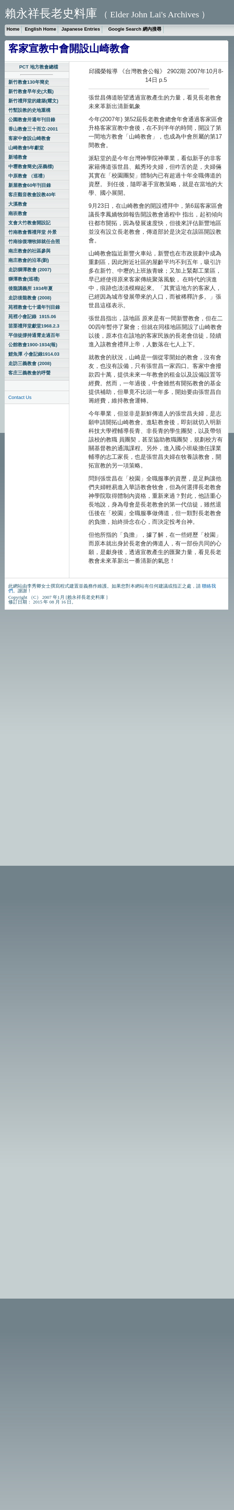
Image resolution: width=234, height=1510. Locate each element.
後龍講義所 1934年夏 (30, 288)
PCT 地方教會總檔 (38, 67)
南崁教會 (17, 213)
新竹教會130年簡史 (28, 82)
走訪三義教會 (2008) (29, 363)
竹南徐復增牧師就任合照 (34, 241)
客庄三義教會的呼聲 (29, 373)
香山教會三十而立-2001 (33, 129)
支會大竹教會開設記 (29, 222)
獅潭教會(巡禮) (24, 279)
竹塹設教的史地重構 (29, 110)
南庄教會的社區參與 (29, 251)
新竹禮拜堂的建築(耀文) (33, 101)
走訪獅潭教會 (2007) (29, 269)
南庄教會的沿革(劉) (28, 260)
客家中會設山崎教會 (29, 138)
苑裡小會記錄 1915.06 (32, 316)
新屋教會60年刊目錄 (29, 185)
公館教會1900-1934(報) (32, 344)
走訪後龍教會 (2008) (29, 297)
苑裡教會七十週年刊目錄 (34, 307)
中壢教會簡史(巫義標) (31, 166)
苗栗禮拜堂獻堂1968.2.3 (34, 326)
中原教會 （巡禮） (27, 176)
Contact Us (19, 397)
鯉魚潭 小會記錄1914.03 (34, 354)
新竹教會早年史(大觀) (31, 91)
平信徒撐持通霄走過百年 (34, 335)
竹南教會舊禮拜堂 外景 (32, 232)
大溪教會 (17, 204)
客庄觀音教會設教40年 (32, 194)
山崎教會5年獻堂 (26, 147)
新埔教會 (17, 157)
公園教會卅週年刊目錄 (31, 119)
